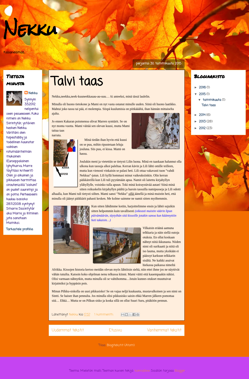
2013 (203, 121)
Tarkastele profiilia (19, 229)
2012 (203, 128)
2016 (203, 87)
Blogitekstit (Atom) (121, 345)
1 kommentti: (104, 314)
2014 (202, 115)
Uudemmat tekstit (68, 330)
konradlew (142, 371)
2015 (203, 94)
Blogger (180, 371)
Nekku (30, 29)
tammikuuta (212, 100)
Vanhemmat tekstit (164, 330)
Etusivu (115, 330)
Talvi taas (77, 82)
